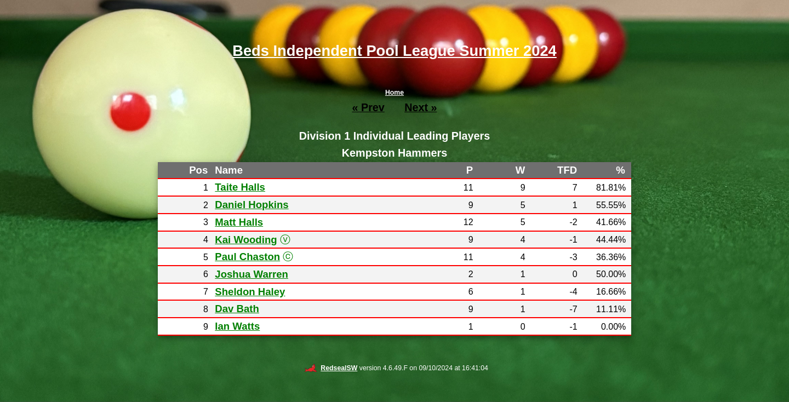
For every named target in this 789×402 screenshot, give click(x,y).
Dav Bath (237, 308)
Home (394, 92)
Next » (420, 107)
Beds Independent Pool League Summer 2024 (394, 50)
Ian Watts (237, 326)
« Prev (368, 107)
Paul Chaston (247, 256)
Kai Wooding (246, 239)
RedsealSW (330, 368)
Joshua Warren (251, 274)
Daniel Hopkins (251, 204)
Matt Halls (239, 222)
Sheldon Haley (250, 291)
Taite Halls (240, 187)
